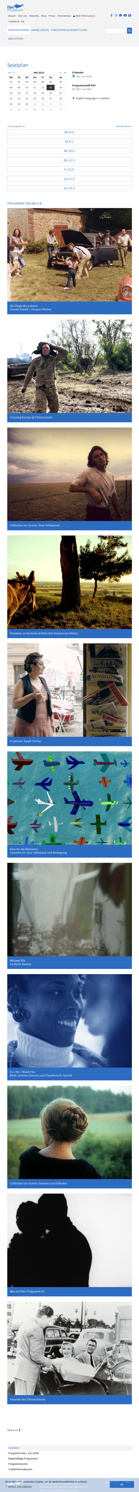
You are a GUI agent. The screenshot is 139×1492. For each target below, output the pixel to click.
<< (9, 72)
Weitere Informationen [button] (20, 1486)
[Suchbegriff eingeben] (116, 31)
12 (43, 87)
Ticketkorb (13, 21)
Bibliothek (15, 39)
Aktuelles (34, 15)
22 (11, 98)
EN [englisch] (22, 21)
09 (19, 87)
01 (11, 81)
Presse (51, 15)
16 (19, 93)
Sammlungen (40, 30)
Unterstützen (64, 15)
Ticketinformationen (20, 1469)
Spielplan (13, 1447)
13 (50, 87)
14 (61, 87)
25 (35, 98)
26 (43, 98)
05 (43, 81)
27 (50, 98)
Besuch (12, 15)
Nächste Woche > (124, 126)
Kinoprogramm (18, 30)
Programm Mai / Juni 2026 (23, 1453)
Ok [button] (122, 1484)
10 (27, 87)
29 (11, 104)
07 (61, 81)
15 (11, 93)
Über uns (22, 15)
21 (61, 93)
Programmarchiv (18, 1464)
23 (19, 98)
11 (35, 87)
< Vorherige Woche (16, 126)
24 (27, 98)
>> (65, 72)
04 (35, 81)
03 (27, 81)
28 (61, 98)
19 (43, 93)
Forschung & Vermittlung (69, 30)
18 (35, 93)
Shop (43, 15)
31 (27, 104)
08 (11, 87)
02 (19, 81)
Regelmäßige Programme (23, 1458)
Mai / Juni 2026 (82, 76)
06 (50, 81)
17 (27, 93)
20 (50, 93)
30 (19, 104)
